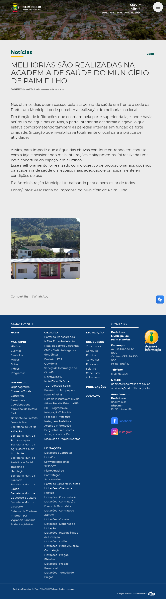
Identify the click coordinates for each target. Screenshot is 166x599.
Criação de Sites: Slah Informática (136, 593)
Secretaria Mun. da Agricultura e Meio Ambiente (23, 449)
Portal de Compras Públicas (62, 484)
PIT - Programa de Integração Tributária (58, 410)
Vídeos (15, 369)
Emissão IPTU (53, 359)
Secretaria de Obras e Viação (23, 429)
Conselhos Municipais (18, 398)
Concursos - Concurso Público (93, 351)
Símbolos (17, 355)
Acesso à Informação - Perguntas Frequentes (59, 428)
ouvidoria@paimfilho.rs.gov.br (125, 388)
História (16, 346)
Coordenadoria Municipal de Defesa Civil (24, 409)
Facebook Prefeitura (57, 417)
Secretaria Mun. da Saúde (23, 486)
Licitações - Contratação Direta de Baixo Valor (59, 503)
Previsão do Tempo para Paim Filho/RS (59, 392)
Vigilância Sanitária (23, 520)
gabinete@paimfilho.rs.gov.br (125, 384)
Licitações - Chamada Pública (58, 490)
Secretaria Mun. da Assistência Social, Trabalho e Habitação (23, 465)
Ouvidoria (50, 364)
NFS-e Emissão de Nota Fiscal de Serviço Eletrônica (61, 343)
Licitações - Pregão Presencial (56, 566)
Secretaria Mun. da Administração (23, 438)
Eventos (16, 351)
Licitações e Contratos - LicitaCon (59, 455)
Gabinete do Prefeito (24, 418)
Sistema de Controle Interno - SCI (24, 513)
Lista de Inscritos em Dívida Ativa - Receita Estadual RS (61, 401)
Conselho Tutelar (21, 391)
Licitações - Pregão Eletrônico (56, 557)
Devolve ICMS (53, 377)
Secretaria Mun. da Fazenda (23, 478)
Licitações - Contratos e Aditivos (59, 512)
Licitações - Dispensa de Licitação (59, 526)
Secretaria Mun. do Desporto (23, 504)
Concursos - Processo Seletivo (93, 364)
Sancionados (52, 479)
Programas (18, 373)
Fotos (14, 364)
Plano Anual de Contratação (54, 473)
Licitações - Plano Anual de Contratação (61, 548)
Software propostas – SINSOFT (57, 464)
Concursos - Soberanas (93, 375)
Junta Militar (19, 422)
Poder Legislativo (22, 524)
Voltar (150, 54)
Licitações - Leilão (55, 541)
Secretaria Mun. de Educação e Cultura (23, 495)
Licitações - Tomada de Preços (59, 575)
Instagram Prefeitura (57, 421)
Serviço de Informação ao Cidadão (60, 370)
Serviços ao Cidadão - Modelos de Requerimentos (62, 436)
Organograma (20, 387)
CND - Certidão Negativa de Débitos (60, 352)
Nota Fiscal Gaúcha (56, 381)
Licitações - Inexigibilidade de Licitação (61, 535)
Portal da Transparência (59, 337)
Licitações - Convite (56, 519)
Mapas (15, 360)
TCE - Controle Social (57, 386)
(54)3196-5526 (119, 374)
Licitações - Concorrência (60, 497)
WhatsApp (40, 296)
